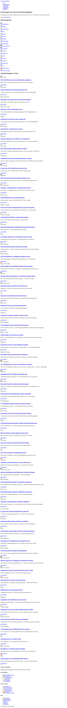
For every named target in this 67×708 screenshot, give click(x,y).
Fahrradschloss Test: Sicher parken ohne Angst (13, 580)
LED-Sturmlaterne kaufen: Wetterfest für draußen (14, 246)
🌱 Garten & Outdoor (8, 690)
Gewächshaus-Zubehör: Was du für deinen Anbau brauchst (16, 237)
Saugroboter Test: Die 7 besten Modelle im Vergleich (14, 344)
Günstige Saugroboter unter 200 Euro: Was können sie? (15, 138)
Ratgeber (5, 9)
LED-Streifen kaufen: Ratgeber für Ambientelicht (14, 550)
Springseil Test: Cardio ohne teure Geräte (12, 129)
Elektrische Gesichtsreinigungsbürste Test (12, 109)
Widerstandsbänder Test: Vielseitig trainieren (13, 197)
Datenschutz (5, 704)
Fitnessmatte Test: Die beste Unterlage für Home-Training (16, 413)
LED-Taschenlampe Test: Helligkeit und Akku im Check (15, 256)
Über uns (5, 701)
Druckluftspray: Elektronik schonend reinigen (13, 648)
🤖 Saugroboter (6, 676)
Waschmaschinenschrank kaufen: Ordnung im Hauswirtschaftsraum (19, 423)
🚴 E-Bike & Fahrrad (7, 687)
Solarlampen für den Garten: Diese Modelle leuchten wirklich (17, 609)
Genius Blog (5, 1)
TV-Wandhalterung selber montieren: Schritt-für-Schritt (15, 403)
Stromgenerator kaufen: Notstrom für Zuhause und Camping (17, 570)
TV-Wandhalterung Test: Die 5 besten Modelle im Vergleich (16, 364)
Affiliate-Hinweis (7, 700)
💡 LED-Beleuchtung (8, 677)
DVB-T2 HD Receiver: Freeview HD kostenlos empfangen (16, 80)
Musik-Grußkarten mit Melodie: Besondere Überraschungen (17, 266)
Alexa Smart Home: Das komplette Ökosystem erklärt (15, 442)
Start (4, 3)
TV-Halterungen (6, 4)
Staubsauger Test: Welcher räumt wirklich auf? (13, 119)
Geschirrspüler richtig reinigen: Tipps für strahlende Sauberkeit (18, 531)
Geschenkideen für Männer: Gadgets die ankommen (14, 217)
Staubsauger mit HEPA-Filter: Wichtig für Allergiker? (15, 501)
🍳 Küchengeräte (7, 681)
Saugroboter (5, 5)
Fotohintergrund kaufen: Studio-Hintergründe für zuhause (16, 158)
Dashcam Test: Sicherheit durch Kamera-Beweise (14, 295)
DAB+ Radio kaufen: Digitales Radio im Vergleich (14, 148)
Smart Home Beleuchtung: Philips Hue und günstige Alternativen (18, 227)
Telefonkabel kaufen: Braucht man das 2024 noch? (14, 286)
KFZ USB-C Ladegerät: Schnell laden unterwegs (13, 452)
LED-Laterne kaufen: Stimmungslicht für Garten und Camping (17, 207)
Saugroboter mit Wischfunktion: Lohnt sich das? (13, 599)
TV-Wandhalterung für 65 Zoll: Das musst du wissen (14, 325)
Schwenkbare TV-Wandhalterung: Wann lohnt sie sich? (15, 541)
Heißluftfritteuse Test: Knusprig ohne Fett (12, 590)
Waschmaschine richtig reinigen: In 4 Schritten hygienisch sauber (18, 276)
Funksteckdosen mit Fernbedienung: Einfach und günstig (16, 393)
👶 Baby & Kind (6, 691)
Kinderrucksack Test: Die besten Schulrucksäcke (13, 305)
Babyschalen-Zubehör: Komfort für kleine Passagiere (15, 384)
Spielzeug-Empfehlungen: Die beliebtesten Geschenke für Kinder (18, 472)
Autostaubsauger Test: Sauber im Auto (11, 639)
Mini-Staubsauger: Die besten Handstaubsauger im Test (15, 178)
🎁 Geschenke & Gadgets (8, 692)
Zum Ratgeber (4, 84)
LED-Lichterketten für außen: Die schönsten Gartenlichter (16, 482)
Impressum (5, 702)
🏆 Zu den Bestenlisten (6, 17)
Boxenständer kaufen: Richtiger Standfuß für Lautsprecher (16, 492)
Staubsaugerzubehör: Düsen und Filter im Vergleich (14, 521)
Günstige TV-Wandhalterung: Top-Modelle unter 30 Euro (16, 187)
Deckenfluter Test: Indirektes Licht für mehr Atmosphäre (16, 99)
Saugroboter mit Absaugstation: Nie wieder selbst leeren (15, 462)
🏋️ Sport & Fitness (7, 689)
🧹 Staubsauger (6, 680)
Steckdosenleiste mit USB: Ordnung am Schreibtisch (14, 619)
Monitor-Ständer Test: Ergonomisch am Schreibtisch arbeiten (17, 560)
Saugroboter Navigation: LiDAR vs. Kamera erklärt (14, 315)
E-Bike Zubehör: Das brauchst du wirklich (12, 335)
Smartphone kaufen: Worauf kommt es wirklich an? (14, 354)
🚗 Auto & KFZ (6, 686)
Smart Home (6, 6)
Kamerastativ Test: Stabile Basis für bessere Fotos (14, 168)
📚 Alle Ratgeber (7, 699)
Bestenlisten (5, 8)
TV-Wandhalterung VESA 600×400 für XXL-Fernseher (15, 629)
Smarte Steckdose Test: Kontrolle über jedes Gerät (14, 89)
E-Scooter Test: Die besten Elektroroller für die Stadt (15, 511)
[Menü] (10, 1)
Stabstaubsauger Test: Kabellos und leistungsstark (14, 374)
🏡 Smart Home (6, 678)
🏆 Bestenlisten (6, 698)
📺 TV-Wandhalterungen (8, 675)
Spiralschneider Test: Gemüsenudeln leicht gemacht (14, 658)
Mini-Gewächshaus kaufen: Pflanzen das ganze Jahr (14, 433)
